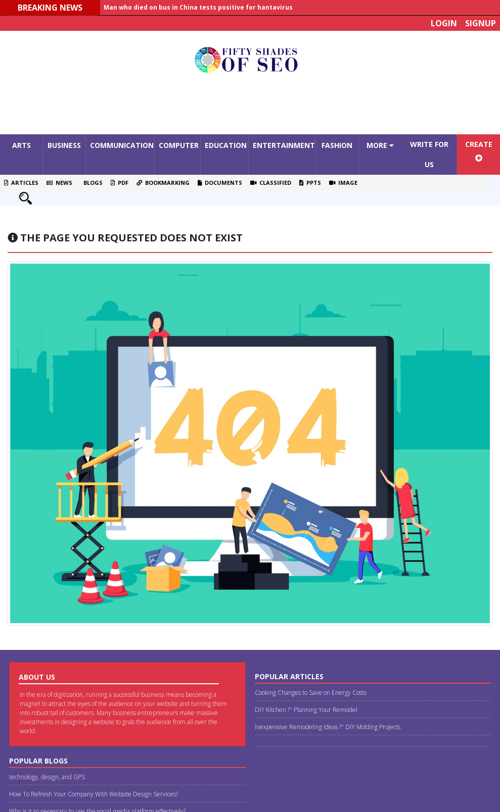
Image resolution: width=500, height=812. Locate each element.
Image (343, 182)
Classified (270, 182)
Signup (480, 23)
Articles (21, 182)
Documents (220, 182)
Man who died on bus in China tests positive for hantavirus (198, 7)
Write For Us (429, 154)
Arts (21, 145)
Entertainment (284, 145)
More (380, 145)
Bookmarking (163, 182)
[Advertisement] (250, 106)
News (59, 182)
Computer (179, 145)
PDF (119, 182)
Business (64, 145)
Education (226, 145)
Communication (122, 145)
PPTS (310, 182)
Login (444, 23)
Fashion (337, 145)
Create (478, 150)
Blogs (91, 182)
